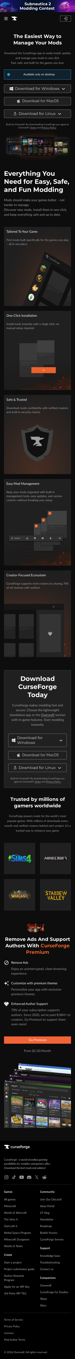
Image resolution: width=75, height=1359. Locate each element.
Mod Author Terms (14, 1340)
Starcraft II (10, 1226)
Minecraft (10, 1206)
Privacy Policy (49, 127)
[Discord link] (29, 1177)
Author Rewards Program (14, 1278)
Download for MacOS (38, 101)
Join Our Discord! (51, 1199)
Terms (33, 127)
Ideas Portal (47, 1206)
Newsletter (46, 1219)
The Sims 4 (11, 1219)
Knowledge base (50, 1256)
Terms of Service (13, 1320)
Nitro (43, 1305)
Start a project (13, 1262)
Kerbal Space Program (17, 1233)
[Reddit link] (44, 1177)
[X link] (36, 1177)
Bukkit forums (48, 1233)
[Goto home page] (14, 18)
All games (10, 1199)
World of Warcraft (15, 1213)
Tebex (43, 1299)
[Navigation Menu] (6, 19)
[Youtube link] (21, 1177)
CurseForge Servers (52, 1239)
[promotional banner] (37, 6)
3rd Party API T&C (15, 1293)
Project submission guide (19, 1269)
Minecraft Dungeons (16, 1239)
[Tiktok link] (14, 1177)
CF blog (44, 1213)
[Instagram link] (6, 1177)
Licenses (9, 1333)
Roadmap (46, 1226)
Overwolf (47, 715)
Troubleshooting (50, 1262)
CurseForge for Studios (54, 1292)
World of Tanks (13, 1246)
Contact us (46, 1269)
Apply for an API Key (16, 1286)
